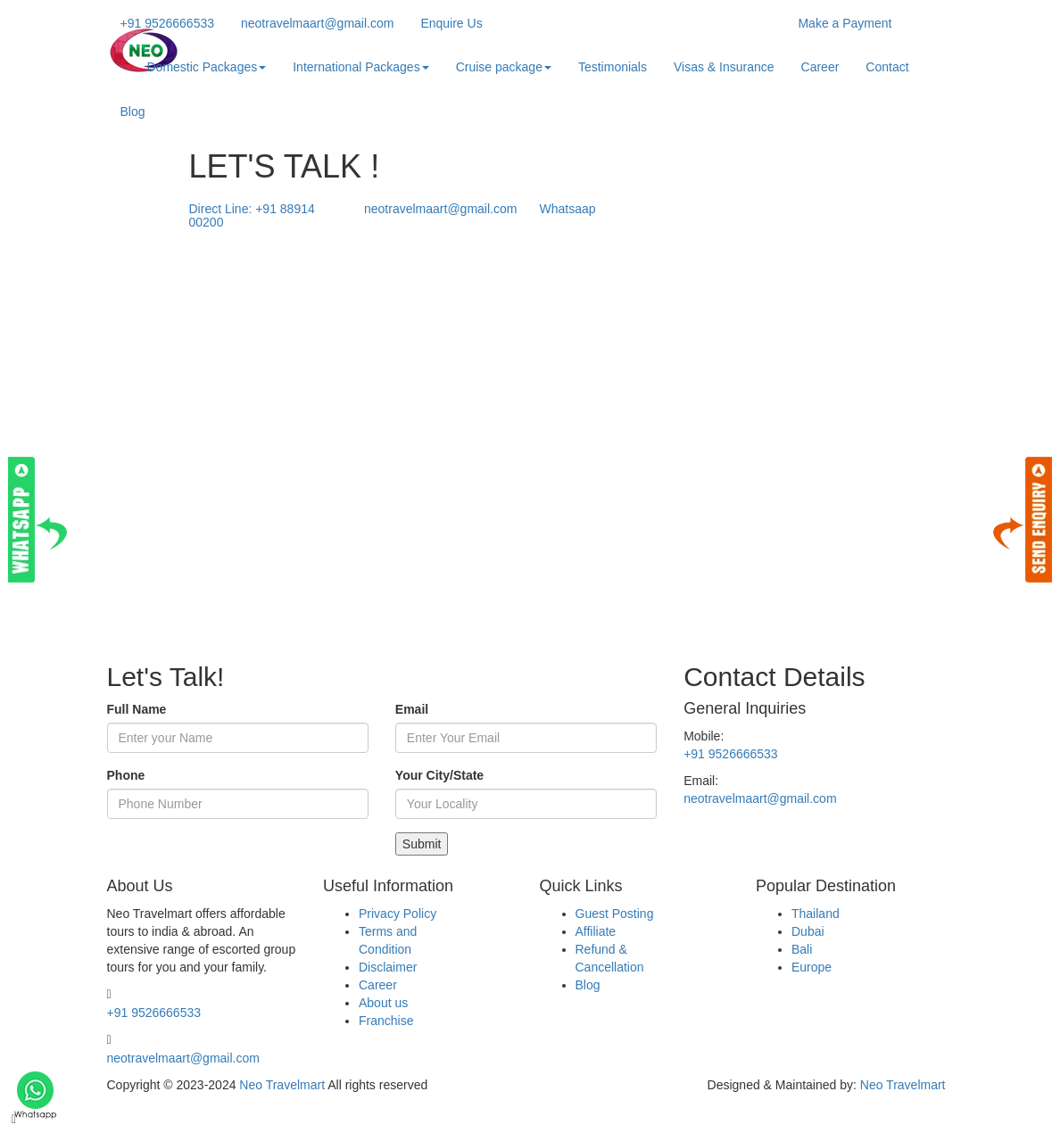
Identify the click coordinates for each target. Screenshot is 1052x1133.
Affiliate (596, 931)
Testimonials (612, 67)
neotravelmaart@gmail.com (759, 798)
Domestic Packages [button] (207, 67)
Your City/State (439, 775)
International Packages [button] (360, 67)
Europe (811, 967)
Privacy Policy (397, 913)
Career (820, 67)
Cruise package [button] (503, 67)
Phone (126, 775)
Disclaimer (388, 967)
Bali (801, 949)
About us (383, 1003)
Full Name (137, 709)
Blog (132, 111)
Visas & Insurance (724, 67)
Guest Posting (615, 913)
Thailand (815, 913)
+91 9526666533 (730, 754)
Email (411, 709)
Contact (887, 67)
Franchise (386, 1020)
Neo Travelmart (282, 1085)
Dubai (807, 931)
